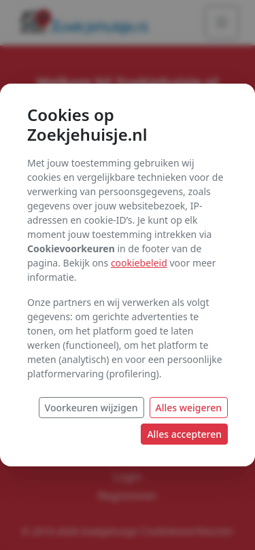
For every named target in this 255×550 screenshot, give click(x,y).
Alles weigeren (189, 407)
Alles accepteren (184, 434)
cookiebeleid (139, 262)
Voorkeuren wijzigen (91, 407)
